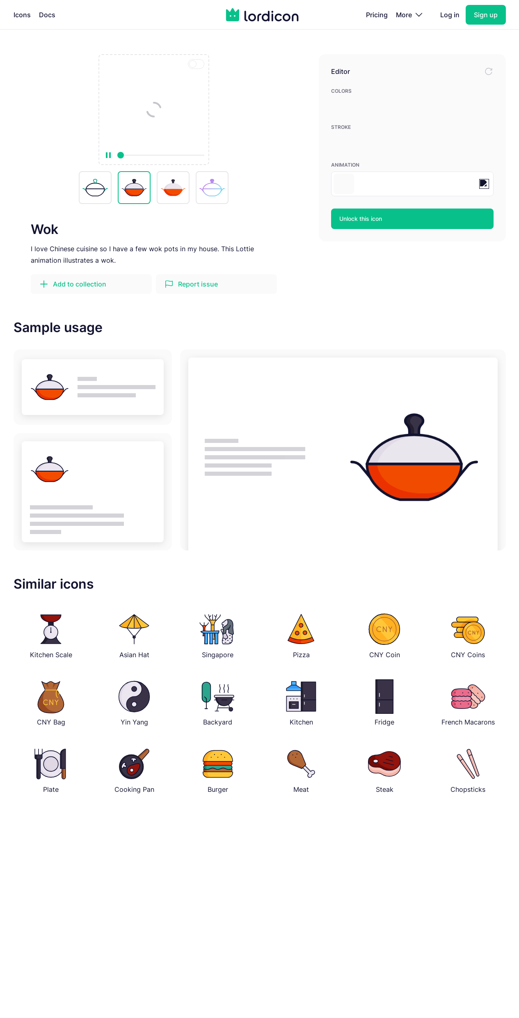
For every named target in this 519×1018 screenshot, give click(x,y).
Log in (450, 15)
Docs (47, 15)
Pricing (377, 15)
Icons (22, 15)
